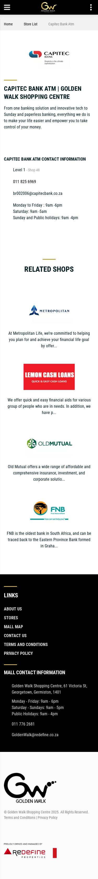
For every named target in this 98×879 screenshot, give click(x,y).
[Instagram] (90, 140)
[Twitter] (71, 140)
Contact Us (15, 635)
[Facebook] (7, 830)
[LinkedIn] (80, 140)
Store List (30, 24)
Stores (11, 617)
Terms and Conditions (26, 644)
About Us (13, 608)
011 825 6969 (24, 181)
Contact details (88, 7)
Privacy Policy (18, 653)
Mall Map (13, 626)
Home (8, 24)
